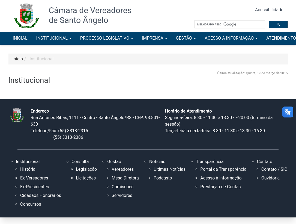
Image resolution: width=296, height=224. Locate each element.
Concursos (30, 204)
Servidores (122, 195)
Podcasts (163, 178)
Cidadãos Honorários (40, 195)
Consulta (80, 161)
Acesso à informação (220, 178)
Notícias (157, 161)
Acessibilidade (269, 9)
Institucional (41, 58)
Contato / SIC (274, 169)
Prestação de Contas (220, 186)
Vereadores (123, 169)
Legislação (86, 169)
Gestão (114, 161)
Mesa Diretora (125, 178)
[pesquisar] (229, 24)
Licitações (86, 178)
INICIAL (20, 38)
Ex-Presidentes (34, 186)
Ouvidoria (270, 178)
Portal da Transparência (223, 169)
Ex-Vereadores (34, 178)
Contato (265, 161)
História (27, 169)
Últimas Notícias (170, 169)
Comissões (122, 186)
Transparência (209, 161)
